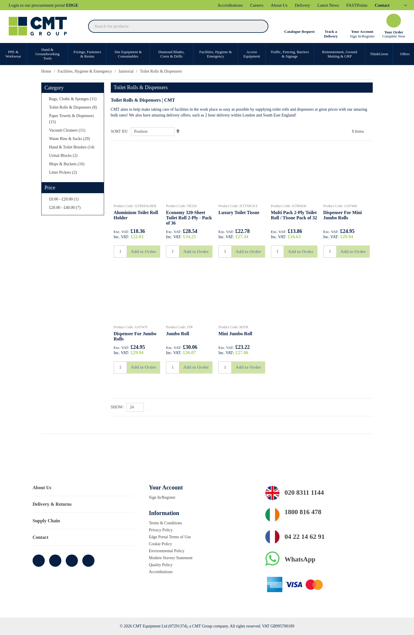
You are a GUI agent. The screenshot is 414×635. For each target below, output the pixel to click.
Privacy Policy (161, 529)
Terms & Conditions (167, 522)
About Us (289, 5)
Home (46, 71)
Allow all (365, 579)
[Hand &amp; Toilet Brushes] (75, 159)
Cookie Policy (161, 543)
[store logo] (41, 26)
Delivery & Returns (52, 504)
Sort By (118, 131)
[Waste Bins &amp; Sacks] (75, 151)
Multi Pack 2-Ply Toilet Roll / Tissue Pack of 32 (291, 218)
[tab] (207, 488)
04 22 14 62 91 (308, 537)
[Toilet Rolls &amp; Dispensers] (75, 116)
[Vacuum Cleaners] (75, 142)
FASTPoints (370, 5)
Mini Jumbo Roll (235, 343)
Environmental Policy (168, 550)
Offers (402, 53)
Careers (264, 5)
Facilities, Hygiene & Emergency (88, 71)
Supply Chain (47, 521)
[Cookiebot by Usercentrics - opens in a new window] (37, 623)
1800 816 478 (306, 512)
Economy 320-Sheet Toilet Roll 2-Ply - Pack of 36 (188, 218)
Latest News (340, 5)
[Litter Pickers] (75, 185)
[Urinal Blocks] (75, 168)
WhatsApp (301, 559)
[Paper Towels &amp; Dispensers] (75, 131)
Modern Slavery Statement (173, 557)
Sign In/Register (362, 35)
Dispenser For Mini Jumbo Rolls (343, 216)
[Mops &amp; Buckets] (75, 176)
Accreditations (235, 5)
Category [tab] (55, 87)
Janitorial (133, 71)
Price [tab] (50, 197)
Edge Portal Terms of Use (171, 536)
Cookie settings (366, 596)
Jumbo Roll (178, 343)
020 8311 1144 (308, 493)
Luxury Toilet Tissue (239, 213)
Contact (41, 538)
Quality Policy (161, 564)
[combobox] (178, 26)
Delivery (313, 5)
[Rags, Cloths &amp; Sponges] (75, 102)
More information (94, 623)
